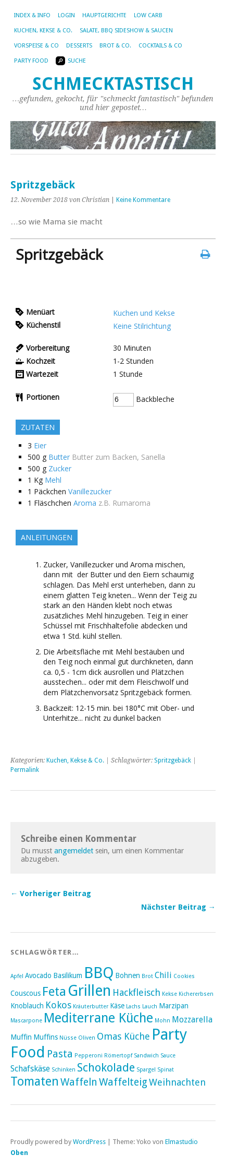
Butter (59, 457)
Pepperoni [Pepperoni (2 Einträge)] (88, 1055)
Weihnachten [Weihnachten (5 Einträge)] (177, 1082)
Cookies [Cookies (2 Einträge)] (184, 976)
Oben (19, 1153)
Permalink (24, 769)
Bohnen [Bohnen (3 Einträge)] (127, 975)
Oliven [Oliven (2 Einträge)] (86, 1037)
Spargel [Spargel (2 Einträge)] (146, 1069)
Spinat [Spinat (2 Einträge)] (165, 1069)
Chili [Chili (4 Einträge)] (163, 975)
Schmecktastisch (113, 84)
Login (66, 15)
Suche (71, 60)
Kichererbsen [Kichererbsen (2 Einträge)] (196, 994)
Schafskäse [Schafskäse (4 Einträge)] (30, 1069)
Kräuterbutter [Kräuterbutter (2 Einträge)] (90, 1006)
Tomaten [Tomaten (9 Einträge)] (34, 1081)
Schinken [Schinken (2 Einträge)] (64, 1069)
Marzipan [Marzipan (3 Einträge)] (174, 1006)
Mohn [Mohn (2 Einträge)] (162, 1020)
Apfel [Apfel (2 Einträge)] (16, 976)
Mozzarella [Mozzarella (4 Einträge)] (192, 1020)
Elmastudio (181, 1142)
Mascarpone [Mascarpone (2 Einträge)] (26, 1020)
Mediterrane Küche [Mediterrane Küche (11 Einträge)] (98, 1018)
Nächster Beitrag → (178, 907)
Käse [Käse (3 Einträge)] (117, 1006)
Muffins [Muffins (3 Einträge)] (45, 1037)
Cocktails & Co (160, 45)
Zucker (59, 468)
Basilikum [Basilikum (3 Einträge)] (67, 975)
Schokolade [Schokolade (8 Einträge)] (106, 1067)
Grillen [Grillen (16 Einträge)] (89, 990)
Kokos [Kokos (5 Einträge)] (58, 1004)
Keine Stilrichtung (142, 326)
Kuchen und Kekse (144, 313)
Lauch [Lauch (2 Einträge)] (149, 1006)
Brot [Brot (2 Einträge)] (147, 976)
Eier (40, 445)
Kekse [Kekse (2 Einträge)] (169, 994)
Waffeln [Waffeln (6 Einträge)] (78, 1082)
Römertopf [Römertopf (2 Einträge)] (118, 1055)
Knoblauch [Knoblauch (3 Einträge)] (27, 1006)
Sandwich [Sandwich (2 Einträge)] (146, 1055)
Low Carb (148, 15)
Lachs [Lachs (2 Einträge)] (133, 1006)
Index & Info (32, 15)
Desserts (79, 45)
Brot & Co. (115, 45)
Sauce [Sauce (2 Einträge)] (167, 1055)
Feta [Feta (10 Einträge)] (54, 991)
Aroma (84, 503)
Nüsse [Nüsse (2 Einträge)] (68, 1037)
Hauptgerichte (104, 15)
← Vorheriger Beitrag (50, 893)
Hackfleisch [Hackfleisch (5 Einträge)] (136, 992)
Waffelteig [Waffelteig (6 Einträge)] (123, 1082)
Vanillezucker (89, 491)
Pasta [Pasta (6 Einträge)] (60, 1054)
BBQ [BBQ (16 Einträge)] (99, 973)
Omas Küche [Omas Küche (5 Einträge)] (123, 1036)
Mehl (53, 480)
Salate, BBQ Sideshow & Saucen (126, 30)
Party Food (31, 60)
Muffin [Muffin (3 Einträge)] (21, 1037)
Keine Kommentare (143, 200)
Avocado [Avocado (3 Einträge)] (38, 975)
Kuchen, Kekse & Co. (43, 30)
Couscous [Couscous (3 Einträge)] (25, 993)
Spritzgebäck (172, 760)
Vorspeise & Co (36, 45)
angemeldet (73, 851)
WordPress (89, 1142)
